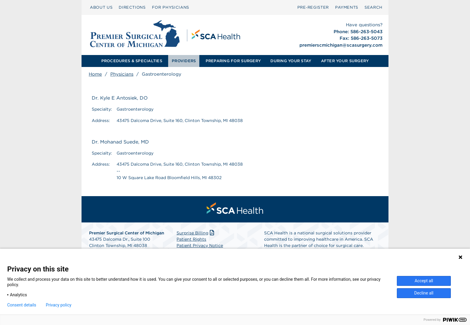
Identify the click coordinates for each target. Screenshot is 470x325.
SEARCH (373, 7)
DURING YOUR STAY (290, 61)
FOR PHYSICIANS (170, 7)
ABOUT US (101, 7)
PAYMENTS (346, 7)
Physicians (121, 74)
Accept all (424, 280)
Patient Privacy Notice (200, 245)
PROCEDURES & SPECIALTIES (131, 61)
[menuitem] (101, 7)
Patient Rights (191, 239)
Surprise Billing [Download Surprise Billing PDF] (196, 233)
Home (95, 74)
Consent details (21, 305)
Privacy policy (58, 305)
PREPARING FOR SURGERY (233, 61)
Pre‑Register (313, 7)
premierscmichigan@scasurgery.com (340, 45)
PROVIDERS (184, 61)
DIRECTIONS (132, 7)
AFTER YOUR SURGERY (345, 61)
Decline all (423, 293)
